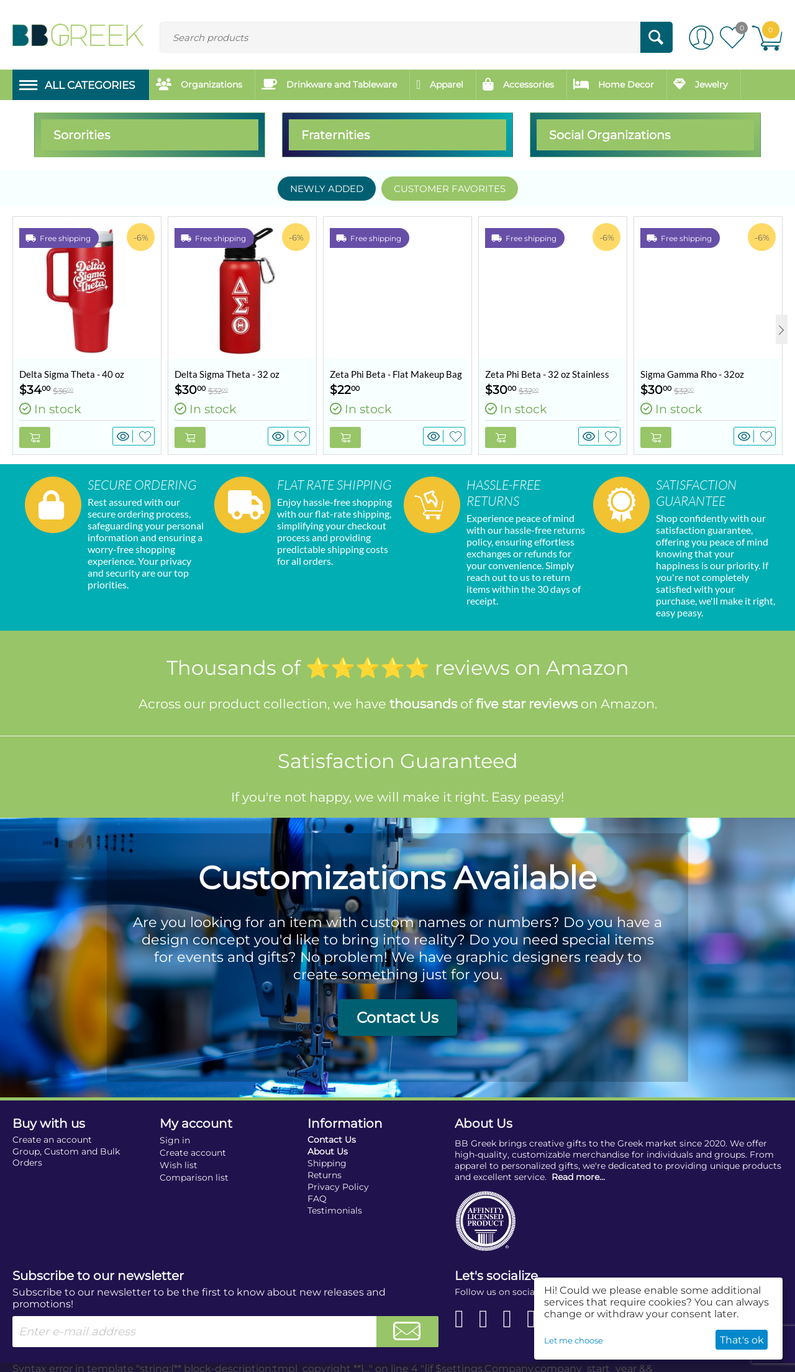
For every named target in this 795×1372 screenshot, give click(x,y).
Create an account (52, 1125)
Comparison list (194, 1163)
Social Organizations (609, 134)
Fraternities (335, 134)
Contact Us (397, 1003)
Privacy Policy (338, 1172)
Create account (193, 1138)
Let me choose (573, 1340)
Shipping (327, 1149)
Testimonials (334, 1196)
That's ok (742, 1340)
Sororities (81, 134)
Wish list (179, 1150)
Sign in (175, 1126)
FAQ (317, 1184)
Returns (324, 1160)
